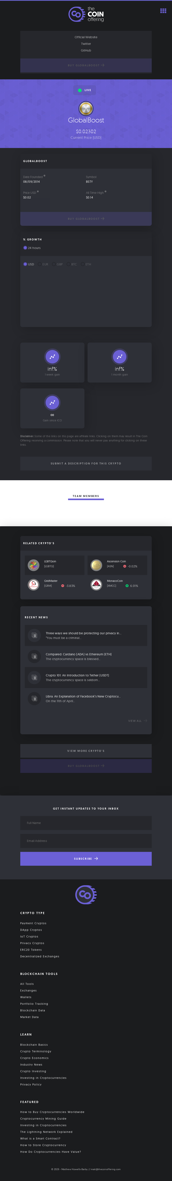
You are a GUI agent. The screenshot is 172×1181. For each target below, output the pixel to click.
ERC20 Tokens (31, 950)
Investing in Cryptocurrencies (43, 1078)
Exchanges (28, 990)
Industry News (31, 1064)
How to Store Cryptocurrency (43, 1145)
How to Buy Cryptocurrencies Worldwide (52, 1112)
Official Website (86, 37)
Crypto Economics (34, 1058)
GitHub (86, 50)
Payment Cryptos (33, 923)
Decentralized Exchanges (39, 956)
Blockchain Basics (34, 1044)
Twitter (86, 44)
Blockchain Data (32, 1010)
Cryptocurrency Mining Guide (43, 1119)
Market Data (29, 1017)
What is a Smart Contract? (40, 1138)
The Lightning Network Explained (46, 1132)
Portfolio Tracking (34, 1004)
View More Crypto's (86, 751)
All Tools (27, 984)
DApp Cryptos (31, 930)
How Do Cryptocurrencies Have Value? (50, 1152)
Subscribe (86, 858)
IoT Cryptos (29, 936)
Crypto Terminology (35, 1051)
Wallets (26, 997)
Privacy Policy (31, 1084)
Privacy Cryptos (32, 943)
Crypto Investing (33, 1071)
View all (137, 721)
